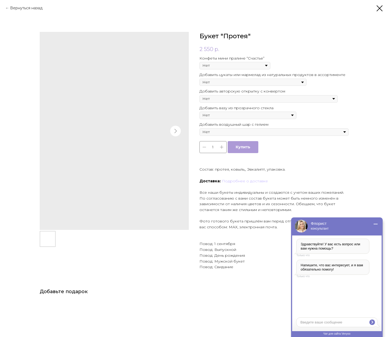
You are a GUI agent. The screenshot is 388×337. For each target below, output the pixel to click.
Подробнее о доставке (245, 181)
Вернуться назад (26, 8)
